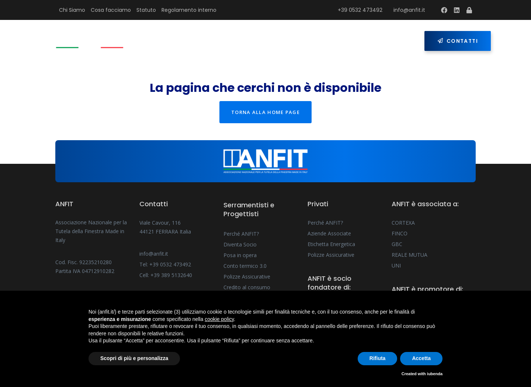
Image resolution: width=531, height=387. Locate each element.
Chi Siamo (72, 10)
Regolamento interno (189, 10)
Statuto (146, 10)
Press (352, 41)
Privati (313, 41)
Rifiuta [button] (377, 358)
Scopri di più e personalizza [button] (134, 358)
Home (163, 41)
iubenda (434, 374)
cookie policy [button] (219, 319)
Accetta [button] (421, 358)
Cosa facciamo (111, 10)
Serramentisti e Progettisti (234, 41)
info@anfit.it (409, 10)
